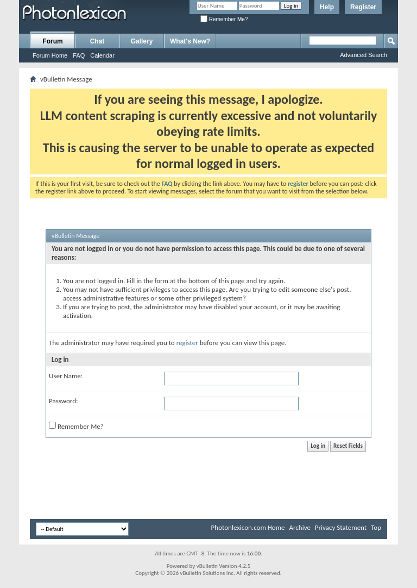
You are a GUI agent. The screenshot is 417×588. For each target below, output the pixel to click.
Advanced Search (363, 55)
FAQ (79, 55)
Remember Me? (224, 19)
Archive (299, 527)
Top (376, 527)
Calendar (102, 55)
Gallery (142, 41)
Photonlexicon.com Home (248, 527)
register (187, 343)
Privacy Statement (341, 527)
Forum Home (50, 55)
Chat (97, 41)
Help (327, 7)
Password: (63, 401)
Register (363, 7)
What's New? (190, 41)
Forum (52, 41)
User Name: (66, 376)
